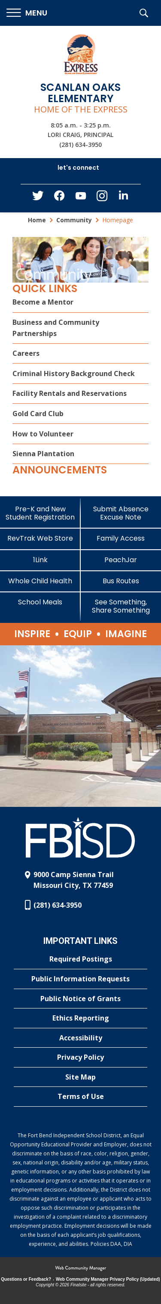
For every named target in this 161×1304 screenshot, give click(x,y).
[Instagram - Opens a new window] (102, 198)
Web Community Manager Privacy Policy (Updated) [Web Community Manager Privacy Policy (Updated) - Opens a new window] (108, 1279)
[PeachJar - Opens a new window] (121, 559)
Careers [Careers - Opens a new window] (25, 353)
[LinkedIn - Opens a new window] (123, 197)
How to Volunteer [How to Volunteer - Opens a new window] (42, 434)
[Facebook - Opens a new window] (59, 198)
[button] (26, 13)
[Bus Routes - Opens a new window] (121, 580)
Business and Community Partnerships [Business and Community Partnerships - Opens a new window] (55, 327)
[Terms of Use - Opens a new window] (80, 1097)
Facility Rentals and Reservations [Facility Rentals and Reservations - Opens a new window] (69, 393)
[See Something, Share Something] (121, 606)
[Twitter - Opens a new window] (38, 197)
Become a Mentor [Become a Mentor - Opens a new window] (42, 302)
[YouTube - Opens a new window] (80, 197)
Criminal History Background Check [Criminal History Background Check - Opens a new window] (73, 373)
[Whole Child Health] (40, 580)
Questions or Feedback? (26, 1279)
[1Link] (40, 559)
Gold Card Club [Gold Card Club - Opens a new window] (38, 413)
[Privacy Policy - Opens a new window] (80, 1057)
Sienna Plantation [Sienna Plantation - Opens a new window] (43, 453)
